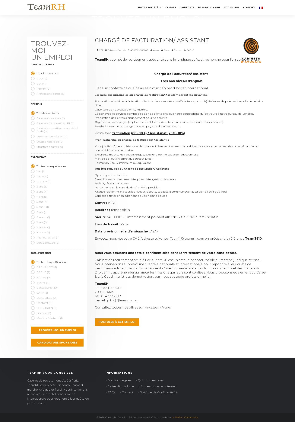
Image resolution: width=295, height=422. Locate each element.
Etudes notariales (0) (47, 141)
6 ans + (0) (40, 217)
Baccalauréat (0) (44, 287)
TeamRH (160, 260)
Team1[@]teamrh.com (187, 238)
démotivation (142, 276)
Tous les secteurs (45, 113)
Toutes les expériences (48, 166)
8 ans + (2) (40, 232)
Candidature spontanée (57, 342)
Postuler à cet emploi (117, 322)
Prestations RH (209, 7)
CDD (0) (39, 78)
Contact (249, 7)
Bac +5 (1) (40, 282)
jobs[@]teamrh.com (122, 300)
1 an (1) (38, 171)
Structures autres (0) (47, 146)
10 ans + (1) (40, 181)
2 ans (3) (39, 186)
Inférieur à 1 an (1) (45, 237)
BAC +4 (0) (41, 277)
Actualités (231, 7)
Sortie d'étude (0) (45, 242)
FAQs (111, 392)
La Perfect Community (185, 417)
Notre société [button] (150, 7)
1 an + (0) (39, 176)
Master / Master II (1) (47, 318)
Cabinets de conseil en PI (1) (52, 123)
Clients (170, 7)
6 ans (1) (38, 212)
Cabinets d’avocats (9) (48, 118)
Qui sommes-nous (150, 380)
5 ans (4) (39, 201)
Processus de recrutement (159, 386)
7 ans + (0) (40, 227)
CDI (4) (38, 83)
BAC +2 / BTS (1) (44, 267)
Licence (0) (41, 313)
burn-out (162, 276)
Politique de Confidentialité (159, 392)
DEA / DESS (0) (43, 297)
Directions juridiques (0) (49, 136)
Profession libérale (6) (47, 93)
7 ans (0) (39, 222)
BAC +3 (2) (40, 272)
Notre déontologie (121, 386)
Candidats (187, 7)
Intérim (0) (40, 88)
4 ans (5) (39, 196)
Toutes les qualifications (49, 262)
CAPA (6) (39, 292)
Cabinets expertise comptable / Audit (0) (54, 130)
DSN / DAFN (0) (44, 307)
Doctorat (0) (41, 302)
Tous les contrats (44, 73)
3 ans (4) (39, 191)
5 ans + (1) (40, 206)
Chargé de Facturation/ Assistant (153, 40)
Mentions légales (119, 380)
